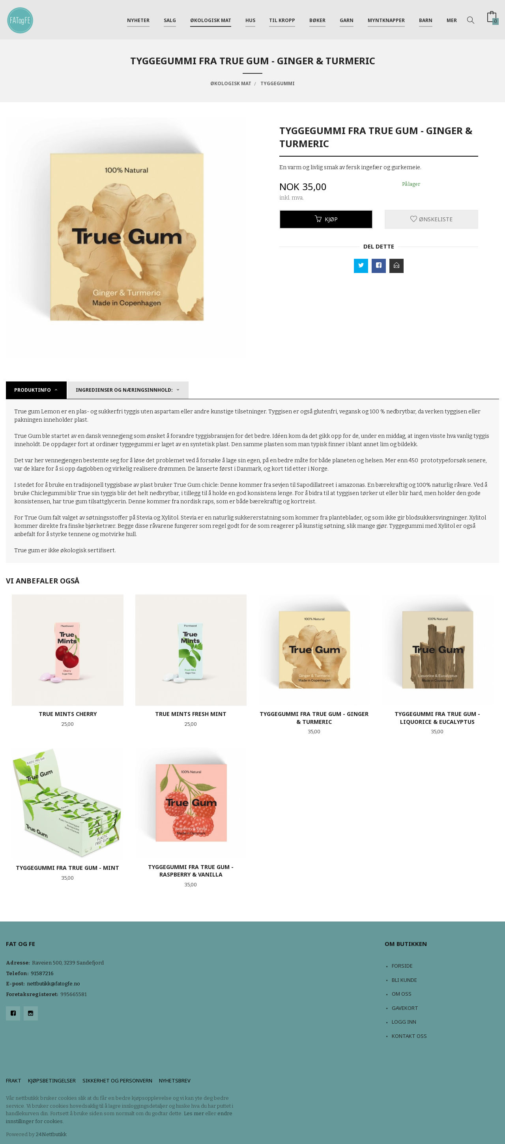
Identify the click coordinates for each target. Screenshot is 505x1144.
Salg (170, 19)
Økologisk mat (210, 19)
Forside (402, 965)
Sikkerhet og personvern (117, 1080)
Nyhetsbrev (175, 1080)
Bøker (317, 19)
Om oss (401, 993)
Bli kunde (404, 979)
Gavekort (405, 1007)
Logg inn (404, 1021)
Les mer (194, 1113)
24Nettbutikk (51, 1134)
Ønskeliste (431, 219)
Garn (347, 19)
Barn (425, 19)
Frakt (13, 1080)
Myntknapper (386, 19)
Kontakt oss (409, 1035)
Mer (452, 19)
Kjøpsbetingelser (52, 1080)
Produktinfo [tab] (32, 390)
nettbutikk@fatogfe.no (53, 984)
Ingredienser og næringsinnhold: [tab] (124, 390)
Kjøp (326, 219)
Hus (250, 19)
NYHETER (138, 19)
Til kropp (282, 19)
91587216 (42, 973)
